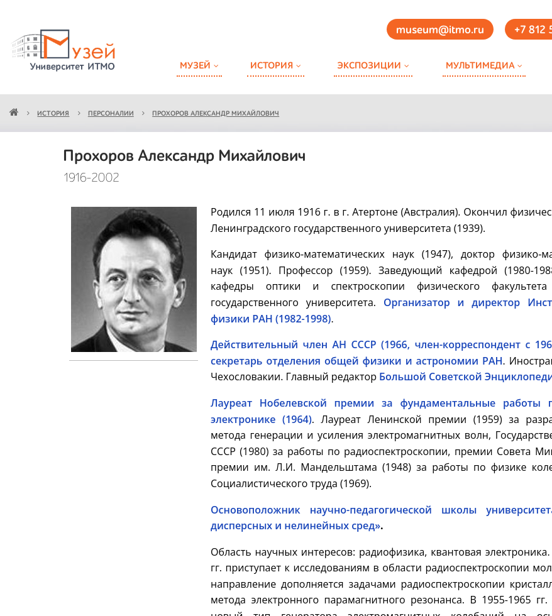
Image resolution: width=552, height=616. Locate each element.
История (271, 65)
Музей (195, 65)
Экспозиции (369, 65)
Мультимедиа (480, 65)
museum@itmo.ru (440, 30)
